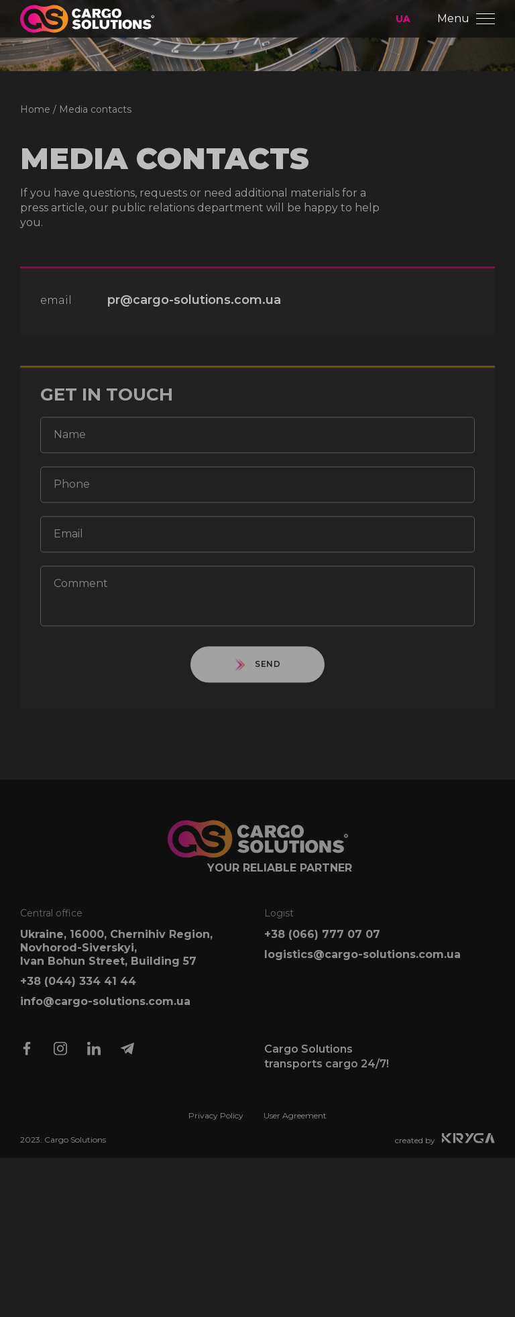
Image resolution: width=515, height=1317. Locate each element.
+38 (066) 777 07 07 (322, 941)
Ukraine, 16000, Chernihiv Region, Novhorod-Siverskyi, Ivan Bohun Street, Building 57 (116, 955)
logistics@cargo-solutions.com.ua (362, 961)
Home (35, 116)
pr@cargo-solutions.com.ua (194, 308)
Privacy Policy (215, 1123)
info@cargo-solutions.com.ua (105, 1008)
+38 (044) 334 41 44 (78, 988)
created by (445, 1146)
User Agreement (295, 1123)
